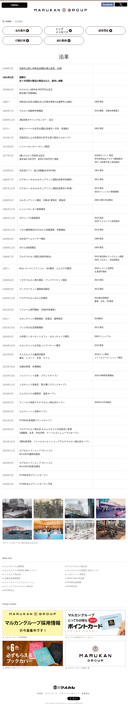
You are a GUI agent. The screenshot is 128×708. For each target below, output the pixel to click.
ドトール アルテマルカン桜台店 (18, 586)
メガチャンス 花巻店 (76, 574)
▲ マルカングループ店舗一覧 (95, 655)
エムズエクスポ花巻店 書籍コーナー (20, 570)
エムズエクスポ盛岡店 (14, 566)
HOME (8, 21)
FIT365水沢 (72, 586)
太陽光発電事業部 (12, 578)
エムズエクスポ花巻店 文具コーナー (83, 570)
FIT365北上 (9, 590)
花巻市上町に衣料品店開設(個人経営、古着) (40, 68)
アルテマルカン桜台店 (77, 566)
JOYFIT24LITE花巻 (75, 578)
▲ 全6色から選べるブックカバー (32, 655)
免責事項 (86, 693)
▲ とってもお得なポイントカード (95, 624)
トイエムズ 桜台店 (12, 574)
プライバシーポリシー (69, 693)
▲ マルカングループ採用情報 (32, 624)
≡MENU (14, 5)
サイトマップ (51, 693)
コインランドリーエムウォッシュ (19, 582)
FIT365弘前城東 (74, 582)
